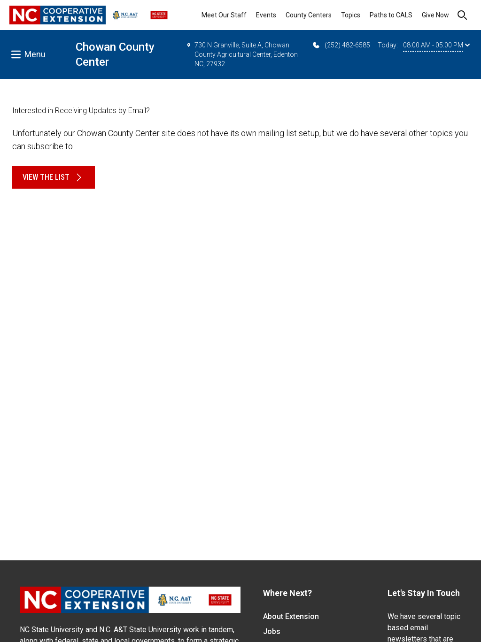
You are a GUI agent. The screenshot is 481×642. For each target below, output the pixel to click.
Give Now (435, 15)
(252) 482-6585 (340, 45)
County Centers (309, 15)
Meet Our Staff (224, 15)
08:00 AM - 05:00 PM (436, 45)
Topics (350, 15)
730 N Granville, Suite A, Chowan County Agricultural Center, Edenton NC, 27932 (242, 54)
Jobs (271, 631)
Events (266, 15)
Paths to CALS (391, 15)
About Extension (291, 616)
